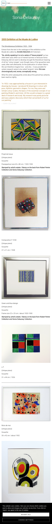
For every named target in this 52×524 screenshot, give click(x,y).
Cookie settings (25, 520)
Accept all (26, 514)
